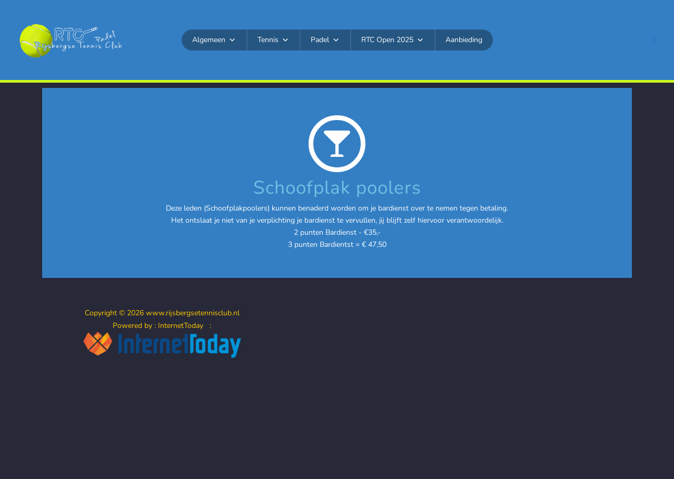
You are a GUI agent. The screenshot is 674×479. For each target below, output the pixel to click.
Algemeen (214, 40)
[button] (654, 40)
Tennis (273, 40)
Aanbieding (463, 40)
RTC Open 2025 (392, 40)
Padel (325, 40)
